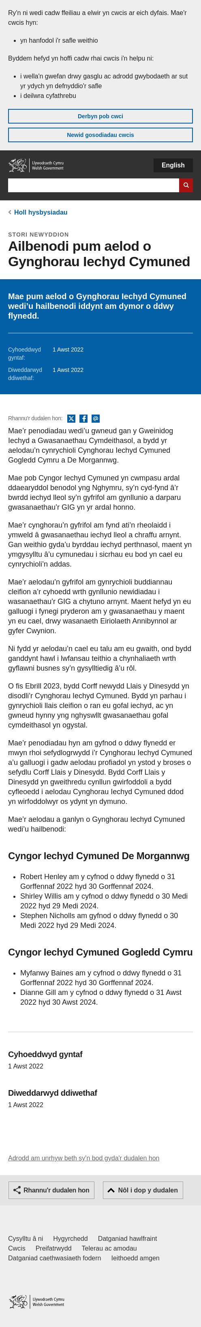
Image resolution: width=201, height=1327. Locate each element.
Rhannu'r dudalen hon (56, 1190)
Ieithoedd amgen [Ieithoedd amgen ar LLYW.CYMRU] (135, 1258)
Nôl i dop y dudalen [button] (148, 1190)
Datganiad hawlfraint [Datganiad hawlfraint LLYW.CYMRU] (127, 1238)
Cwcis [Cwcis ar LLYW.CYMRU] (17, 1248)
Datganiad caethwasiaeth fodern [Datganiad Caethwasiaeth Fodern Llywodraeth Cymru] (54, 1258)
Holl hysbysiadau (41, 212)
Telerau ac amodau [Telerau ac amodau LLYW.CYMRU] (109, 1248)
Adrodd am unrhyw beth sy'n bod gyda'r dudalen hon (83, 1158)
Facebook (83, 419)
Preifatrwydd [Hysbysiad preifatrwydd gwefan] (54, 1248)
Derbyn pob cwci (100, 116)
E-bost (96, 419)
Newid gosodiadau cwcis (100, 135)
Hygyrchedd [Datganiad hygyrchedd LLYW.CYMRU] (70, 1238)
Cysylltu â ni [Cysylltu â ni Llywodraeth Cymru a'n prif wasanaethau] (25, 1238)
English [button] (173, 165)
